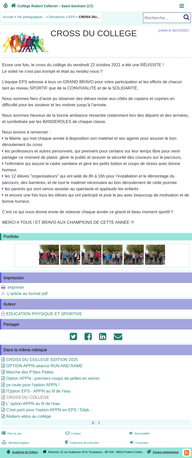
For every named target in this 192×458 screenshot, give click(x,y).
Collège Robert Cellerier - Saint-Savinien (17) (51, 6)
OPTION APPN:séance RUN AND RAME (44, 366)
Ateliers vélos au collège (28, 416)
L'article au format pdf (27, 293)
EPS (71, 17)
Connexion (138, 442)
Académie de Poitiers (25, 452)
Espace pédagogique (166, 452)
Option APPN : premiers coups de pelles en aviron (53, 378)
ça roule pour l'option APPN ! (33, 384)
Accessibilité (139, 433)
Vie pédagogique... (31, 17)
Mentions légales (14, 442)
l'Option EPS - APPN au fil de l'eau (38, 391)
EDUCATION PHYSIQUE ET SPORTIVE (44, 314)
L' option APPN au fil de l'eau (33, 403)
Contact (72, 433)
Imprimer (16, 287)
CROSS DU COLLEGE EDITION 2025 (42, 359)
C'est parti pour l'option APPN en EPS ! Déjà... (49, 410)
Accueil (8, 17)
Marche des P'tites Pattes (30, 372)
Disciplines (57, 17)
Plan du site (11, 433)
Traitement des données (81, 442)
